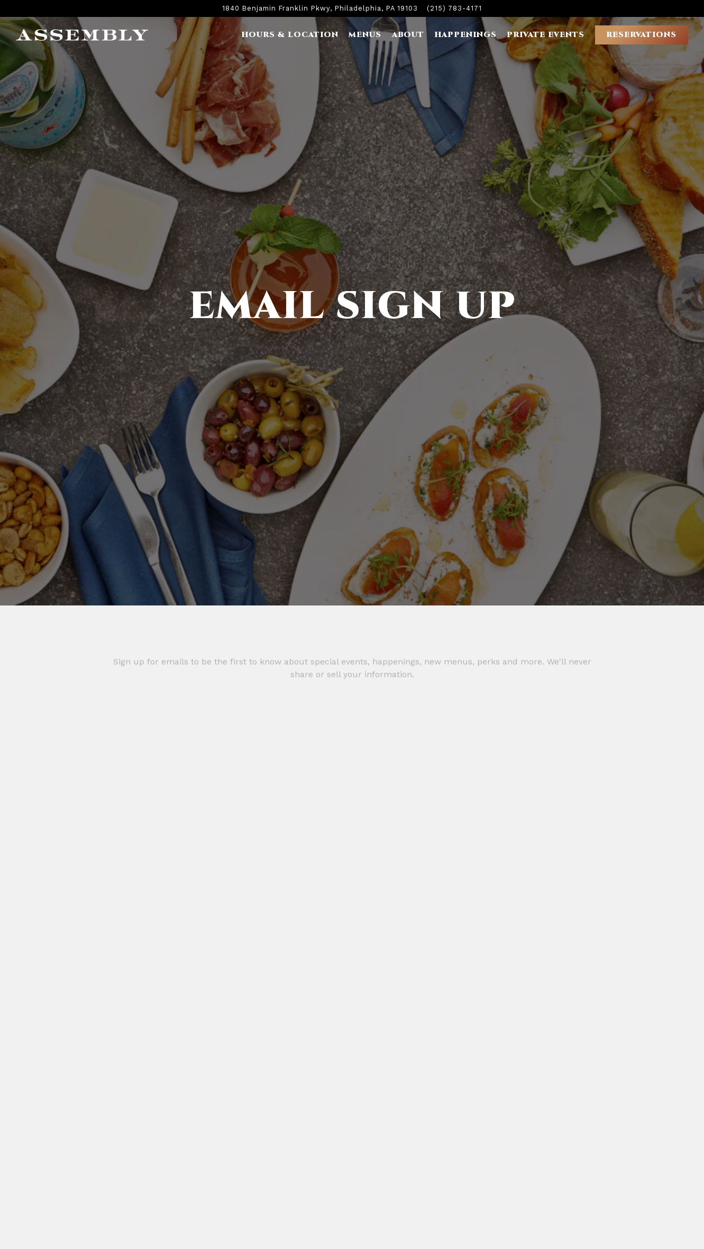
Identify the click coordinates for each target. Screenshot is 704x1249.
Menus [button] (365, 35)
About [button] (408, 35)
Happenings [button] (465, 35)
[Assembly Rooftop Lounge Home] (82, 34)
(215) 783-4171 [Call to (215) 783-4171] (454, 8)
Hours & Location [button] (290, 35)
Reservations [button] (641, 35)
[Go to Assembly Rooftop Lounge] (320, 8)
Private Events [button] (545, 35)
